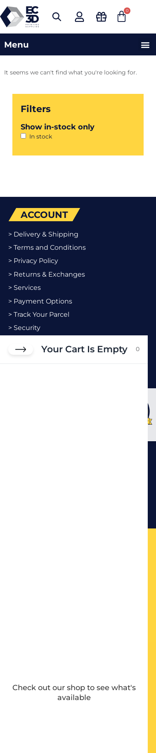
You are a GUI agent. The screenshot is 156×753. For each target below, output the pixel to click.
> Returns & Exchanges (46, 274)
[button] (145, 44)
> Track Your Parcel (38, 314)
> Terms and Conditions (47, 247)
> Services (24, 288)
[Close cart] (20, 349)
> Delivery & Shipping (43, 234)
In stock (40, 136)
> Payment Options (40, 301)
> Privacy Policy (33, 261)
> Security (24, 328)
